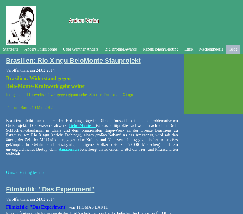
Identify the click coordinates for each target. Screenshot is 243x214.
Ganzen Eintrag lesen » (25, 172)
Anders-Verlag (84, 20)
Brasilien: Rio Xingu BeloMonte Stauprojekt (73, 60)
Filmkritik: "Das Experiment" (50, 189)
